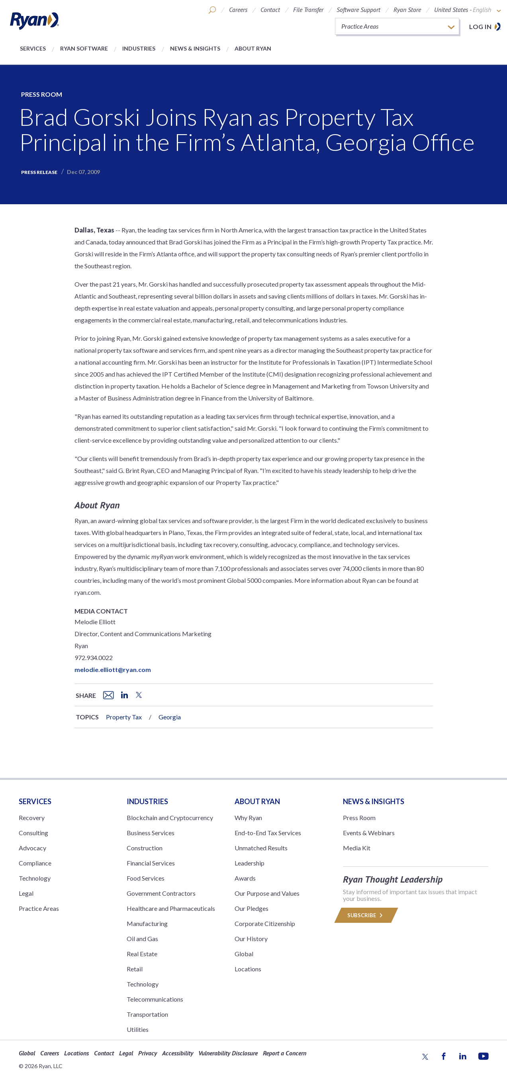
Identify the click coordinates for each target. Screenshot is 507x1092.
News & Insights (195, 48)
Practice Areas (39, 908)
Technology (35, 878)
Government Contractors (161, 893)
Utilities (138, 1029)
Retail (135, 969)
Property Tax (124, 717)
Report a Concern (284, 1053)
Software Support (358, 10)
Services (33, 48)
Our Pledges (251, 908)
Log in (480, 26)
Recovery (32, 817)
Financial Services (151, 863)
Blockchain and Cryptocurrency (170, 817)
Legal (26, 893)
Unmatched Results (261, 848)
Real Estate (142, 953)
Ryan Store (407, 10)
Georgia (170, 717)
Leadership (249, 863)
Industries (138, 48)
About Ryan (253, 48)
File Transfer (308, 10)
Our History (251, 938)
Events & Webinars (369, 832)
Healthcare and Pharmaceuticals (171, 908)
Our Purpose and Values (267, 893)
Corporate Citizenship (265, 923)
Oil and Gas (142, 938)
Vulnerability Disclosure (228, 1053)
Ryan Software (84, 48)
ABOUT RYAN (257, 801)
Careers (238, 10)
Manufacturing (147, 923)
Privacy (147, 1053)
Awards (245, 878)
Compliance (35, 863)
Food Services (145, 878)
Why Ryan (248, 817)
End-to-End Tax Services (268, 832)
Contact (270, 10)
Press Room (41, 94)
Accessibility (177, 1053)
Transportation (147, 1014)
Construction (144, 848)
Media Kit (356, 848)
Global (244, 953)
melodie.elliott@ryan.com (112, 669)
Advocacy (32, 848)
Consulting (33, 832)
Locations (248, 969)
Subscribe (366, 915)
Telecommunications (155, 999)
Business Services (150, 832)
